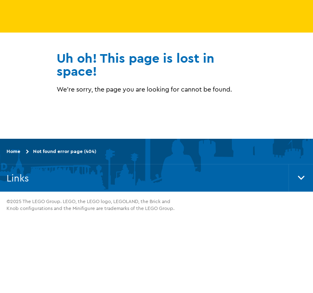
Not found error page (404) (64, 151)
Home (13, 151)
